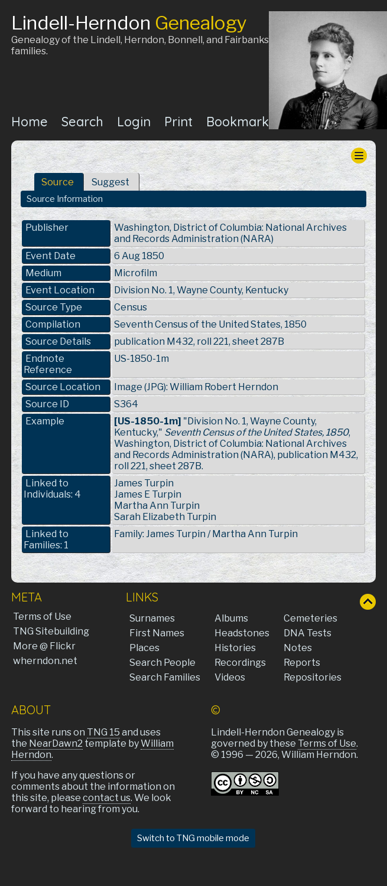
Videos (229, 677)
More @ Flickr (44, 646)
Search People (162, 662)
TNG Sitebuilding (51, 631)
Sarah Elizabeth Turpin (165, 516)
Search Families (164, 677)
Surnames (152, 618)
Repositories (313, 677)
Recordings (240, 662)
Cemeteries (310, 618)
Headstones (241, 633)
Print (178, 121)
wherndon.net (45, 660)
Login (134, 121)
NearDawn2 (56, 743)
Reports (302, 662)
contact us (107, 797)
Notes (298, 647)
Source (57, 182)
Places (144, 647)
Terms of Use (42, 616)
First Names (156, 633)
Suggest (110, 182)
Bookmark (237, 121)
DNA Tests (307, 633)
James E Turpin (147, 494)
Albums (231, 618)
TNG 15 (103, 732)
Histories (235, 647)
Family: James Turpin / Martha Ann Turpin (206, 534)
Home (29, 121)
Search (82, 121)
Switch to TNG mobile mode (193, 838)
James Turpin (144, 483)
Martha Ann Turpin (157, 505)
